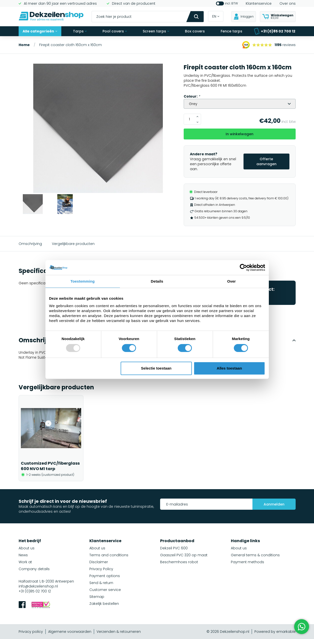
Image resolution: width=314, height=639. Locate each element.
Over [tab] (231, 281)
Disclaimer (98, 561)
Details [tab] (157, 281)
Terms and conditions (108, 555)
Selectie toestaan (156, 368)
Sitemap (96, 596)
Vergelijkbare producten (73, 243)
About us (27, 548)
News (23, 555)
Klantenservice (259, 3)
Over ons (287, 3)
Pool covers (115, 31)
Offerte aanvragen (266, 161)
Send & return (101, 582)
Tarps (80, 31)
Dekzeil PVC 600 (174, 548)
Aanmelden (274, 504)
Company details (34, 568)
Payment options (104, 575)
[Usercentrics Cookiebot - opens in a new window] (243, 267)
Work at (25, 561)
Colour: (192, 96)
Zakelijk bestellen (104, 603)
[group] (98, 129)
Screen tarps (156, 31)
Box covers (195, 31)
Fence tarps (231, 31)
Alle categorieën (40, 31)
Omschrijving (30, 243)
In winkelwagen (239, 134)
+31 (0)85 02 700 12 (274, 31)
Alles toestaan (229, 368)
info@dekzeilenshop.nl (38, 586)
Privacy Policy (101, 568)
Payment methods (247, 561)
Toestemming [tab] (82, 281)
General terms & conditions (255, 555)
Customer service (105, 589)
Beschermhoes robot (179, 561)
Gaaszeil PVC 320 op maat (184, 555)
